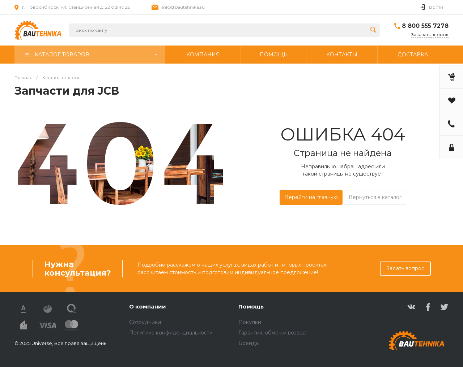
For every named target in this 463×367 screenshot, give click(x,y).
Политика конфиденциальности (171, 332)
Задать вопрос (405, 268)
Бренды (248, 343)
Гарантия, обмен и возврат (273, 332)
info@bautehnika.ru (183, 7)
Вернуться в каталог (375, 197)
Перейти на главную (311, 197)
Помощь (251, 306)
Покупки (249, 322)
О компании (147, 306)
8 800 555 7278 (425, 25)
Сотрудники (145, 322)
